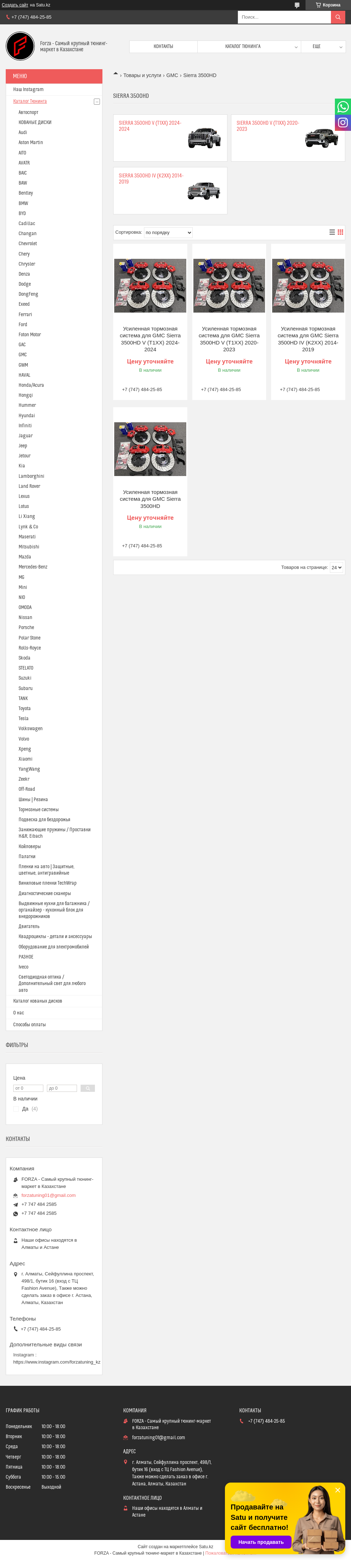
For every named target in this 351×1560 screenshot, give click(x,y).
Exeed (24, 304)
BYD (22, 214)
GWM (23, 365)
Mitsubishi (29, 547)
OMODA (25, 607)
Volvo (24, 739)
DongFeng (28, 294)
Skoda (24, 658)
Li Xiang (27, 516)
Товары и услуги (142, 75)
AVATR (24, 163)
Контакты (163, 46)
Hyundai (27, 416)
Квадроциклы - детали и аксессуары (55, 937)
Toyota (25, 709)
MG (21, 577)
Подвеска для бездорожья (44, 820)
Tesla (24, 719)
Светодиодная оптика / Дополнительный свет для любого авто (52, 983)
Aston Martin (31, 143)
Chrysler (27, 264)
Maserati (27, 537)
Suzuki (25, 678)
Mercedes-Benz (33, 567)
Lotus (24, 506)
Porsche (26, 628)
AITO (22, 153)
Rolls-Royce (30, 648)
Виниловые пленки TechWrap (48, 883)
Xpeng (25, 749)
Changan (28, 234)
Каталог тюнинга (242, 46)
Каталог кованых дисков (37, 1001)
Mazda (25, 557)
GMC (172, 75)
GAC (22, 345)
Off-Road (27, 789)
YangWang (29, 769)
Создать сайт (15, 5)
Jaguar (26, 436)
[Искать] (338, 17)
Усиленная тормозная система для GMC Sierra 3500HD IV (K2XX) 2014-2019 (308, 339)
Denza (24, 274)
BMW (23, 203)
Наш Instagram (28, 89)
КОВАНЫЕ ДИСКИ (35, 122)
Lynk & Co (28, 527)
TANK (23, 698)
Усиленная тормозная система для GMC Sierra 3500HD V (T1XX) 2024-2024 (150, 339)
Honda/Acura (31, 385)
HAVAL (24, 375)
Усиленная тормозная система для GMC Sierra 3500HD (150, 499)
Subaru (26, 688)
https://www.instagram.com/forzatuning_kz (57, 1362)
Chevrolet (28, 244)
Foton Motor (30, 335)
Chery (24, 254)
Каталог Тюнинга (30, 101)
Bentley (26, 193)
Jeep (23, 446)
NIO (22, 597)
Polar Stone (29, 638)
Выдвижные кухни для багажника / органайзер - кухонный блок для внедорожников (54, 910)
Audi (23, 132)
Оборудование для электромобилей (54, 947)
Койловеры (30, 847)
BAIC (23, 173)
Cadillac (27, 224)
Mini (23, 587)
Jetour (24, 456)
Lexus (24, 496)
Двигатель (29, 926)
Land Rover (29, 486)
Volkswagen (31, 729)
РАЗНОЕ (26, 957)
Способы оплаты (29, 1025)
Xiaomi (26, 759)
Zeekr (24, 779)
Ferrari (25, 315)
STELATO (26, 668)
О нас (18, 1013)
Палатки (27, 857)
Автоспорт (28, 112)
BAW (23, 183)
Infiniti (25, 426)
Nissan (25, 617)
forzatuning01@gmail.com (48, 1195)
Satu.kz (206, 1546)
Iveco (23, 967)
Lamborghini (31, 476)
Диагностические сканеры (45, 893)
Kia (22, 466)
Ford (23, 325)
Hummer (27, 405)
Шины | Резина (33, 800)
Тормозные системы (39, 810)
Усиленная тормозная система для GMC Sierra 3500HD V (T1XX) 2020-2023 (229, 339)
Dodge (25, 284)
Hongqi (26, 395)
